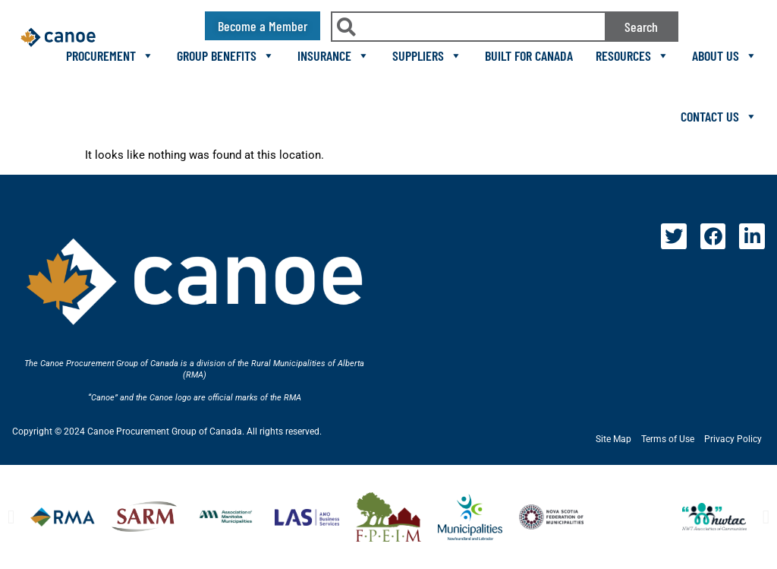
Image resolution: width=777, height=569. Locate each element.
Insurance (333, 55)
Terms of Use (667, 439)
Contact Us (719, 116)
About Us (724, 55)
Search (641, 26)
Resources (632, 55)
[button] (11, 516)
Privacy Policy (733, 439)
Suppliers (427, 55)
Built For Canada (529, 55)
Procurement (110, 55)
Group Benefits (226, 55)
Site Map (613, 439)
